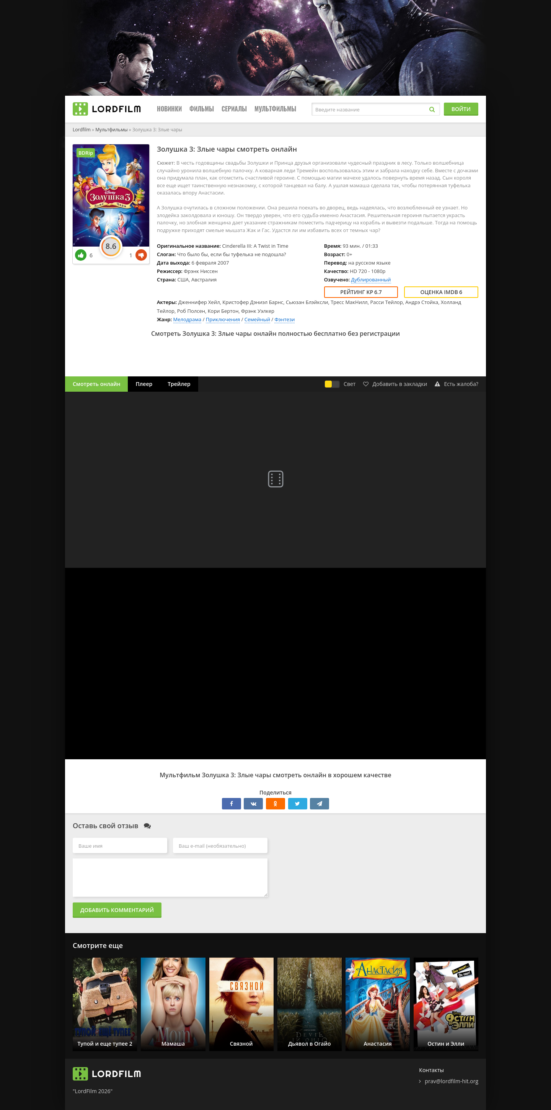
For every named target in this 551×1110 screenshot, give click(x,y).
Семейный (257, 319)
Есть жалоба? (456, 383)
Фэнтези (284, 319)
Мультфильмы (275, 109)
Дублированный (371, 279)
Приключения (223, 319)
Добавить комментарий (117, 910)
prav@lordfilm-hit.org (451, 1081)
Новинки (169, 109)
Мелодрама (187, 319)
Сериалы (234, 109)
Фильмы (201, 109)
